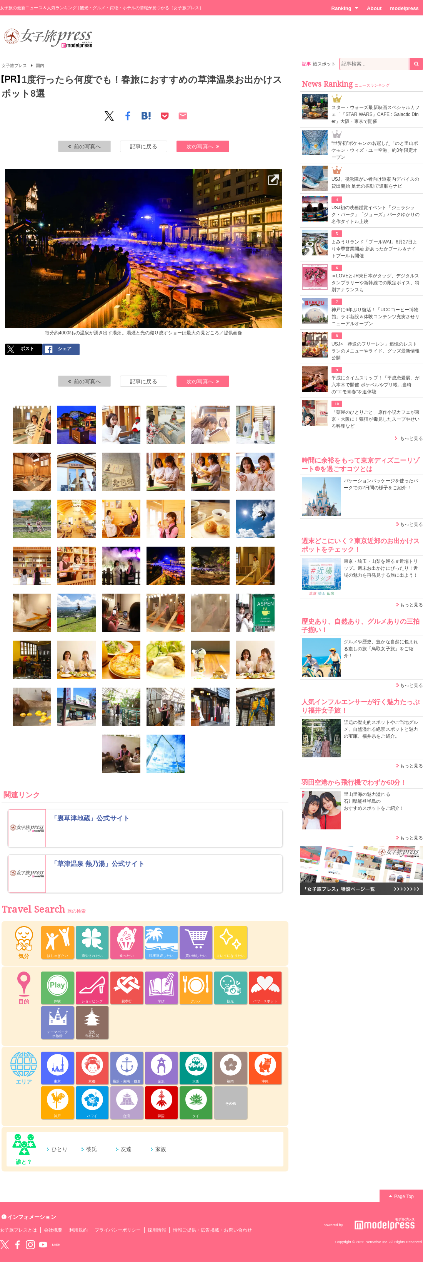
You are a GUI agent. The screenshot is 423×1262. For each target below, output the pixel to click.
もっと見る (411, 438)
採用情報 (157, 1230)
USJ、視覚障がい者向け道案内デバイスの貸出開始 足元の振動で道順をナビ (375, 182)
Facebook (17, 1244)
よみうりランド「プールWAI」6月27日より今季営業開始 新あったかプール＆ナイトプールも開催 (374, 248)
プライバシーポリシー (118, 1230)
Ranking (344, 8)
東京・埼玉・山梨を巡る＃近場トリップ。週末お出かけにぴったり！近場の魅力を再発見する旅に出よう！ (381, 568)
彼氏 (91, 1149)
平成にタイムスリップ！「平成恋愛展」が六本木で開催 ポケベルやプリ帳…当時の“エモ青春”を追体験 (375, 384)
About (374, 8)
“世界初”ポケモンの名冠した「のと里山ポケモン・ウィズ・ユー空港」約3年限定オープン (374, 150)
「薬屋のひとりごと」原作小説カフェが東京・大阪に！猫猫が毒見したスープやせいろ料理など (375, 419)
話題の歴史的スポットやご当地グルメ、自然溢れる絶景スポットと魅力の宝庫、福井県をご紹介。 (381, 729)
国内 (40, 65)
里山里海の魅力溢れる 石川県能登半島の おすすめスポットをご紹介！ (374, 801)
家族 (160, 1149)
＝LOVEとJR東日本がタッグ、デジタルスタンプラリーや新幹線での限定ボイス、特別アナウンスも (375, 282)
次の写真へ (203, 146)
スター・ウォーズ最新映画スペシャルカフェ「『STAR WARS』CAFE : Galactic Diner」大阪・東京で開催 (375, 114)
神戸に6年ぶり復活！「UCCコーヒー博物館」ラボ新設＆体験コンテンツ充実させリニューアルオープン (375, 316)
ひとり (60, 1149)
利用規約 (78, 1230)
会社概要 (53, 1230)
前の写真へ (84, 146)
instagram (30, 1244)
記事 (306, 64)
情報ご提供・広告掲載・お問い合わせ (212, 1230)
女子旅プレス (14, 65)
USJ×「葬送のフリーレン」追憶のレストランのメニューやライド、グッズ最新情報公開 (375, 351)
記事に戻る (143, 146)
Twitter (4, 1244)
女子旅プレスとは (18, 1230)
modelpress (404, 8)
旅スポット (324, 64)
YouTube (43, 1244)
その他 (230, 1104)
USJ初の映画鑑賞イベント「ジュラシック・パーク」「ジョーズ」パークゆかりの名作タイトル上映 (375, 214)
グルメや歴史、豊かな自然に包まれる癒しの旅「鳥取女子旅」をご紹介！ (381, 648)
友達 (126, 1149)
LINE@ (56, 1244)
